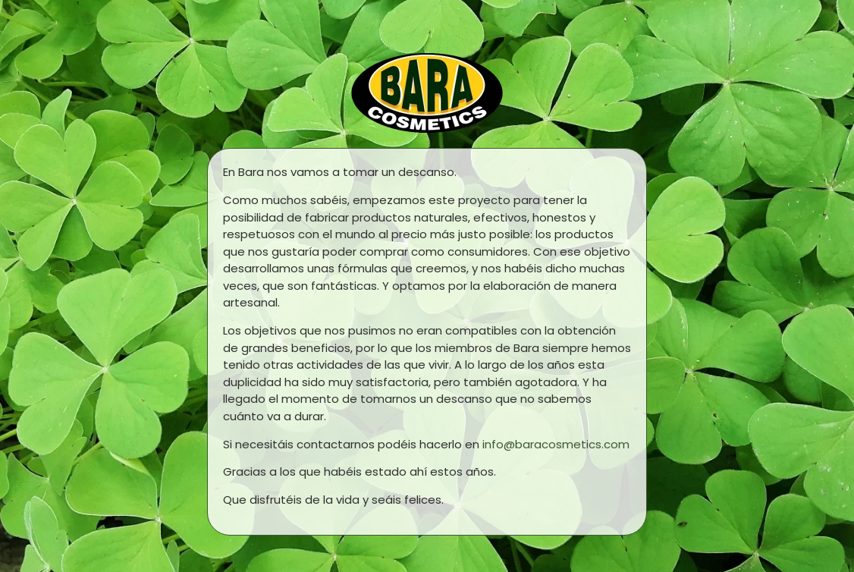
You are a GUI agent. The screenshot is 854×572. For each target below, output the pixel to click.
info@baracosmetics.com (556, 444)
